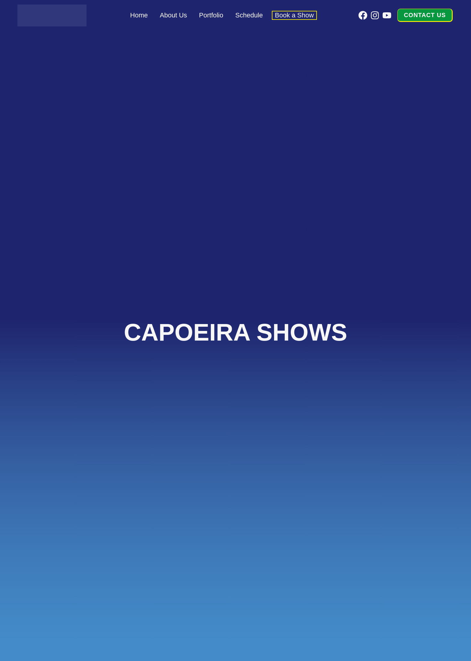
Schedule (249, 15)
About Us (173, 15)
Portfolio (211, 15)
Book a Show (294, 15)
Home (139, 15)
